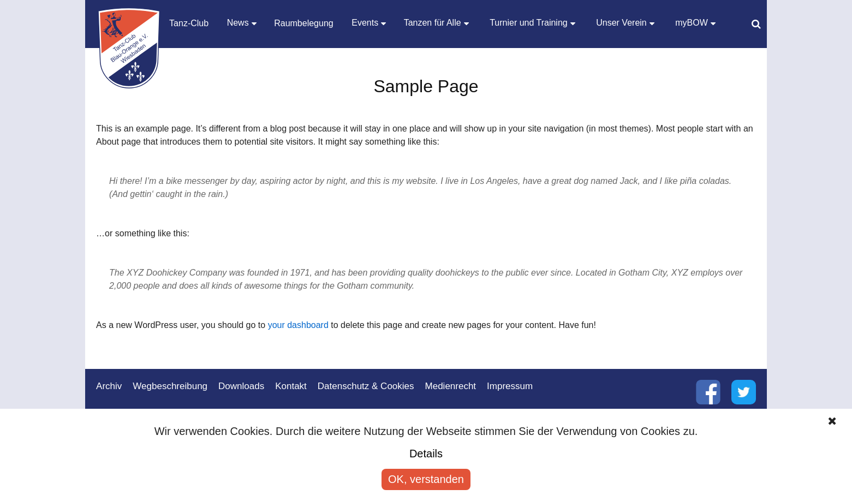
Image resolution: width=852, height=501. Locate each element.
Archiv (109, 386)
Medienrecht (450, 386)
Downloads (241, 386)
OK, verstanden (426, 479)
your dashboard (298, 325)
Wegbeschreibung (170, 386)
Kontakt (291, 386)
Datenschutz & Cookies (366, 386)
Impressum (510, 386)
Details (426, 454)
